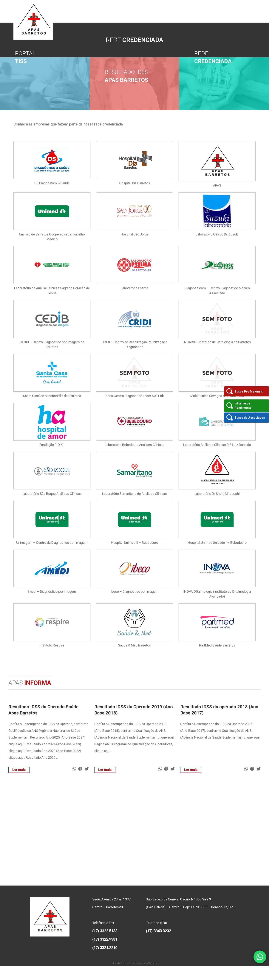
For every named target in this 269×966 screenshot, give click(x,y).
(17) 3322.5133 (104, 931)
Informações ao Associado (197, 11)
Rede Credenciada (223, 11)
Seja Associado (173, 11)
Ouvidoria (240, 11)
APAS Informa (156, 11)
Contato (250, 11)
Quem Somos (130, 11)
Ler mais (19, 770)
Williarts (152, 963)
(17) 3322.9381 (104, 939)
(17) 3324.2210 (104, 947)
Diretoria (143, 11)
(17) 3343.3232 (158, 931)
